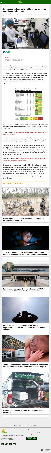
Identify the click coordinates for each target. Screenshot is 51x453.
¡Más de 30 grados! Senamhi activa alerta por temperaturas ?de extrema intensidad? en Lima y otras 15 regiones (25, 327)
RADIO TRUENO (17, 425)
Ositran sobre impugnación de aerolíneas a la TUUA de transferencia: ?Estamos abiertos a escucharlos (24, 290)
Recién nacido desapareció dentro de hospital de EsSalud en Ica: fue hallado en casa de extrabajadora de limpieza (25, 366)
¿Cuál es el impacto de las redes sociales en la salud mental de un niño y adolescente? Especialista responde (25, 253)
